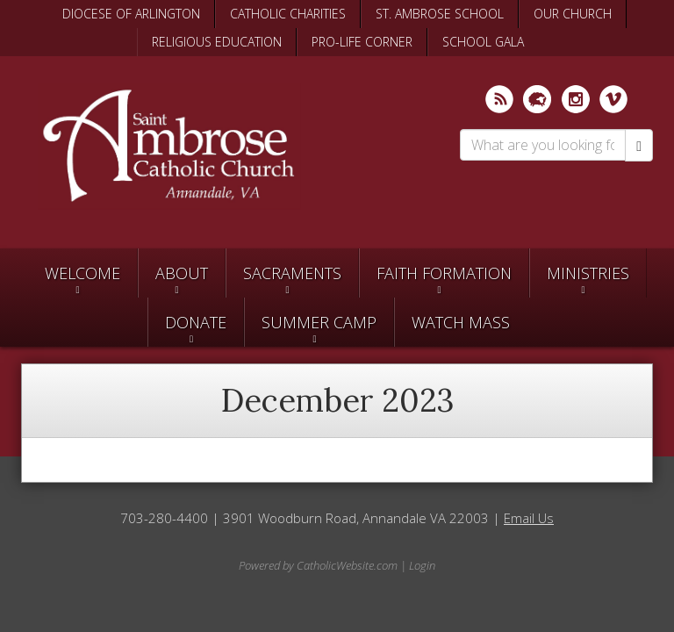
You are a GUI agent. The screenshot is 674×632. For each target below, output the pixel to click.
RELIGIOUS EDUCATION (217, 41)
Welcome (82, 273)
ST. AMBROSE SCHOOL (440, 13)
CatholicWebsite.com (347, 565)
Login (422, 565)
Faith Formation (444, 273)
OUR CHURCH (573, 13)
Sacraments (292, 273)
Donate (195, 322)
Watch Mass (461, 322)
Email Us (529, 518)
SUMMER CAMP (319, 322)
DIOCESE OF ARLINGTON (131, 13)
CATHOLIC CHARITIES (288, 13)
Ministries (588, 273)
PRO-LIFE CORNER (362, 41)
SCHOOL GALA (483, 41)
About (181, 273)
